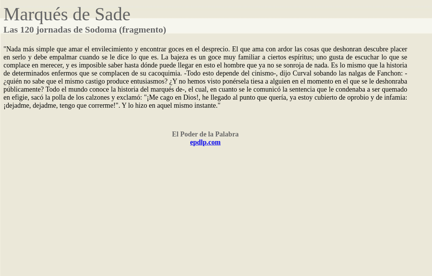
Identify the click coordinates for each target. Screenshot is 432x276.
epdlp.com (205, 142)
